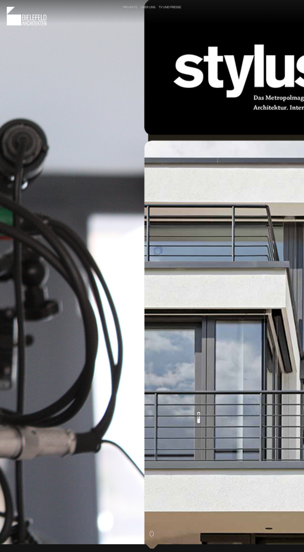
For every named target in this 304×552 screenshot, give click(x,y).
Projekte (130, 7)
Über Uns (148, 7)
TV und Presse (170, 7)
